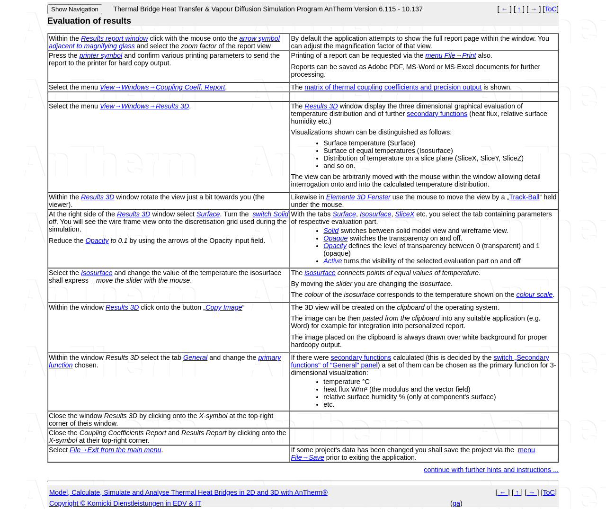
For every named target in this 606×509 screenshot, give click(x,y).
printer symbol (101, 55)
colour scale (534, 294)
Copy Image (223, 307)
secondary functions (437, 113)
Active (332, 261)
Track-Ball (524, 197)
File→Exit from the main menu (115, 450)
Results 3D (321, 106)
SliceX (404, 214)
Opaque (335, 238)
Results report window (114, 38)
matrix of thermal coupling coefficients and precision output (392, 87)
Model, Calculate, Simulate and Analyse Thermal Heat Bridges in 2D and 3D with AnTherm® (188, 492)
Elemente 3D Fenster (358, 197)
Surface (208, 214)
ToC (550, 9)
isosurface (320, 273)
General (195, 357)
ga (456, 503)
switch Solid (270, 214)
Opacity (97, 240)
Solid (331, 230)
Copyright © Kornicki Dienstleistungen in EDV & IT (125, 503)
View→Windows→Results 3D (144, 106)
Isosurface (375, 214)
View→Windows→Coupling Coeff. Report (162, 87)
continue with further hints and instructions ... (491, 469)
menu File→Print (450, 55)
